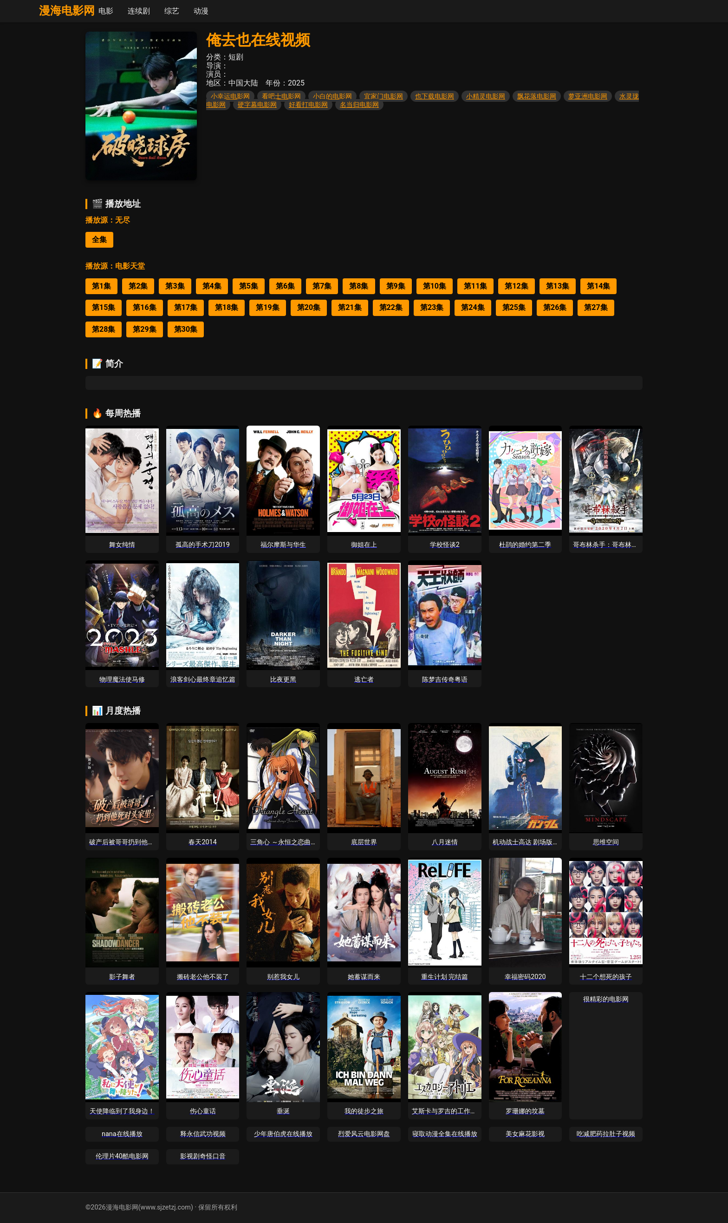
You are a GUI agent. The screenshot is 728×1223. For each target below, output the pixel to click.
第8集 (358, 286)
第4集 (211, 286)
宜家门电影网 (383, 96)
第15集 (103, 307)
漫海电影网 (67, 10)
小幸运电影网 (230, 96)
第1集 (101, 286)
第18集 (226, 307)
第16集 (144, 307)
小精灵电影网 (485, 96)
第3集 (174, 286)
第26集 (554, 307)
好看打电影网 (308, 104)
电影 (105, 11)
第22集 (391, 307)
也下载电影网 (434, 96)
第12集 (516, 286)
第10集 (434, 286)
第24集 (472, 307)
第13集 (557, 286)
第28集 (103, 329)
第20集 (308, 307)
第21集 (349, 307)
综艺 (171, 11)
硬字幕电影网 (257, 104)
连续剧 (139, 11)
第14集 (598, 286)
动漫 (201, 11)
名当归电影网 (359, 104)
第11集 (475, 286)
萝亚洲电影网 (587, 96)
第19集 (267, 307)
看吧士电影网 (281, 96)
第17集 (185, 307)
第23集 (431, 307)
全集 (99, 239)
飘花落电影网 (536, 96)
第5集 (248, 286)
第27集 (595, 307)
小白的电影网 (332, 96)
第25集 (514, 307)
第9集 (395, 286)
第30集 (185, 329)
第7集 (322, 286)
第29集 (144, 329)
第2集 (138, 286)
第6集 (285, 286)
